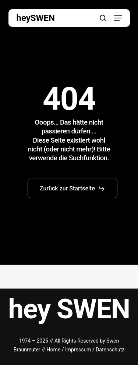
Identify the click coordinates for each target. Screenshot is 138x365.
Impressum (78, 350)
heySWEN (36, 18)
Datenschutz (110, 350)
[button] (118, 18)
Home (54, 350)
